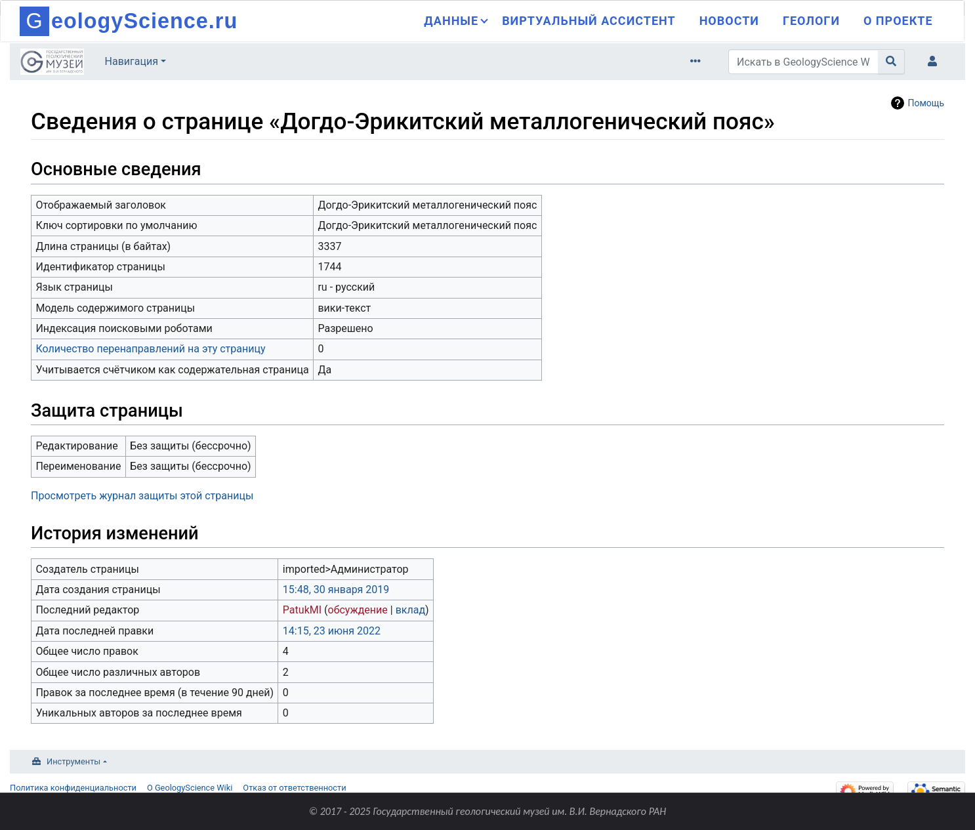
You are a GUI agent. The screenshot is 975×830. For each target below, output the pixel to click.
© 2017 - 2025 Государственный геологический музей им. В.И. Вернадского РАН (488, 811)
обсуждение (358, 610)
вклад (410, 610)
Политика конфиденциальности (73, 788)
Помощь (925, 103)
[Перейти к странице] (891, 61)
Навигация (131, 61)
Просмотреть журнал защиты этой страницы (142, 495)
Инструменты (73, 761)
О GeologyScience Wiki (189, 788)
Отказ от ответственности (294, 788)
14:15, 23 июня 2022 (332, 631)
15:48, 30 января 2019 (336, 589)
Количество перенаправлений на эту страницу (150, 348)
